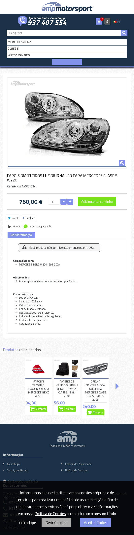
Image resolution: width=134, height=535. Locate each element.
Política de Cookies (76, 470)
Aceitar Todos (95, 522)
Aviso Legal (13, 464)
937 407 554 (46, 22)
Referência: (14, 186)
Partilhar (29, 218)
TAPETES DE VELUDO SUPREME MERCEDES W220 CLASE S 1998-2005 (67, 389)
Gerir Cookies (56, 522)
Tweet (13, 218)
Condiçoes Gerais (17, 470)
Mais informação (21, 235)
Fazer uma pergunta (39, 226)
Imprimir (16, 226)
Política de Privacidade (78, 464)
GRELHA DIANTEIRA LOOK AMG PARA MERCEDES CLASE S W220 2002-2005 (95, 390)
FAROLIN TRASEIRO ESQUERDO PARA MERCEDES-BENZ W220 (38, 389)
